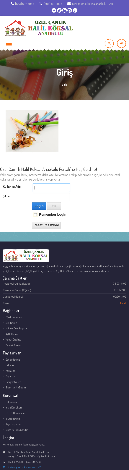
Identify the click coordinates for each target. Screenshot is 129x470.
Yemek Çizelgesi (13, 339)
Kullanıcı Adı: (12, 186)
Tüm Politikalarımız (15, 413)
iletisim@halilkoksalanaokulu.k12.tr (90, 4)
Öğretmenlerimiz (14, 317)
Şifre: (6, 196)
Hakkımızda (11, 401)
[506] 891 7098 (51, 4)
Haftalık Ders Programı (17, 328)
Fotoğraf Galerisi (14, 381)
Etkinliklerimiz (13, 359)
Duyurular (11, 376)
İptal (53, 206)
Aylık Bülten (12, 334)
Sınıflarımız (11, 322)
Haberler (10, 365)
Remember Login (52, 214)
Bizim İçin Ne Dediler (16, 387)
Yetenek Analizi (13, 345)
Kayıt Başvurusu (13, 424)
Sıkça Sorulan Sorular (17, 429)
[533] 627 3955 (22, 4)
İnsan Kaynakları (14, 407)
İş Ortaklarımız (13, 418)
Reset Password (46, 225)
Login (39, 206)
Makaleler (10, 370)
